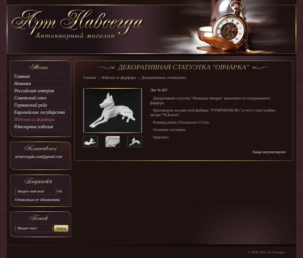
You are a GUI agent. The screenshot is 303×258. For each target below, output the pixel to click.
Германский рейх (30, 105)
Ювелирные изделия (33, 126)
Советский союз (30, 97)
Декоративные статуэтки (163, 77)
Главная (22, 76)
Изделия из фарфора (34, 119)
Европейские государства (39, 112)
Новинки (22, 83)
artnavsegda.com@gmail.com (38, 156)
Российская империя (34, 90)
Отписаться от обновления (37, 199)
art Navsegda (78, 29)
